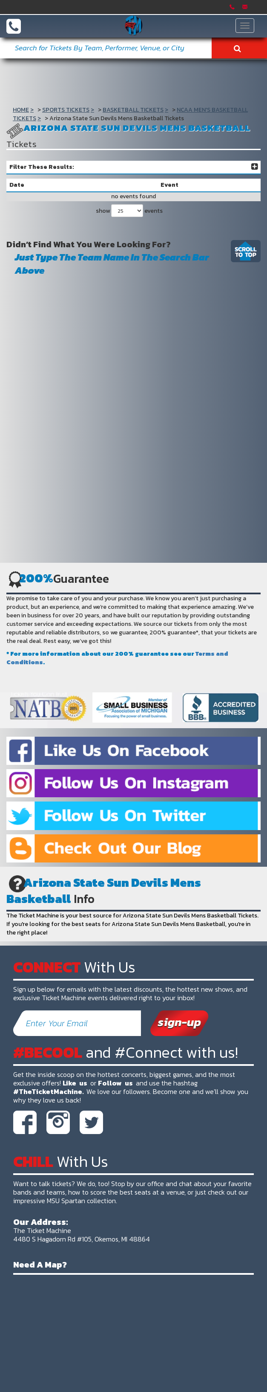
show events (129, 210)
